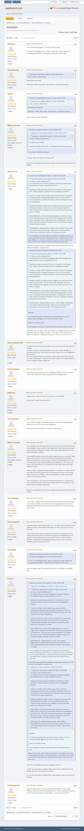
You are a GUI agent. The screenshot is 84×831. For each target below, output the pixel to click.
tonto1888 (11, 550)
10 (33, 38)
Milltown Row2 (13, 125)
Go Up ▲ (77, 828)
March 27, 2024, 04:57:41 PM (34, 43)
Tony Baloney (13, 70)
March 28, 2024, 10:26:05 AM (34, 578)
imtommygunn (13, 369)
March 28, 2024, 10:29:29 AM (34, 785)
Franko (10, 579)
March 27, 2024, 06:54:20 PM (34, 93)
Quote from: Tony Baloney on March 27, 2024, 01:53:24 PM (47, 176)
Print (75, 38)
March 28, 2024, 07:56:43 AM (34, 392)
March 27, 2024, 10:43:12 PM (34, 342)
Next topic (73, 32)
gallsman (11, 44)
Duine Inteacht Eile (15, 343)
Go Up (8, 807)
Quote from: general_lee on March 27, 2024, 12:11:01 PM (48, 179)
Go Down (9, 38)
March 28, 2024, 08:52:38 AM (34, 442)
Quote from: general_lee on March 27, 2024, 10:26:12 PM (47, 583)
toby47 (10, 94)
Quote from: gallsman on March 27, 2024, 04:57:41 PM (46, 554)
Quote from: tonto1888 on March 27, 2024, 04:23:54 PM (46, 74)
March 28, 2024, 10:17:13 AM (34, 498)
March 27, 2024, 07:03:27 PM (34, 125)
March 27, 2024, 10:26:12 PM (34, 171)
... (23, 38)
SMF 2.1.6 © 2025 (9, 828)
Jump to (50, 816)
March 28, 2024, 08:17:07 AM (34, 418)
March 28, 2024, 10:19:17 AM (34, 522)
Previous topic (63, 32)
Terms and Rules (69, 828)
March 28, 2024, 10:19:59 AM (34, 550)
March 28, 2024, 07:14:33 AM (34, 369)
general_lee (12, 171)
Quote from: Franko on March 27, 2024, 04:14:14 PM (45, 250)
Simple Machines (19, 828)
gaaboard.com (13, 8)
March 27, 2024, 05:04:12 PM (34, 70)
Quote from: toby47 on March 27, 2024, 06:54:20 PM (45, 130)
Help (62, 828)
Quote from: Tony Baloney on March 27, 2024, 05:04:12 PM (47, 98)
